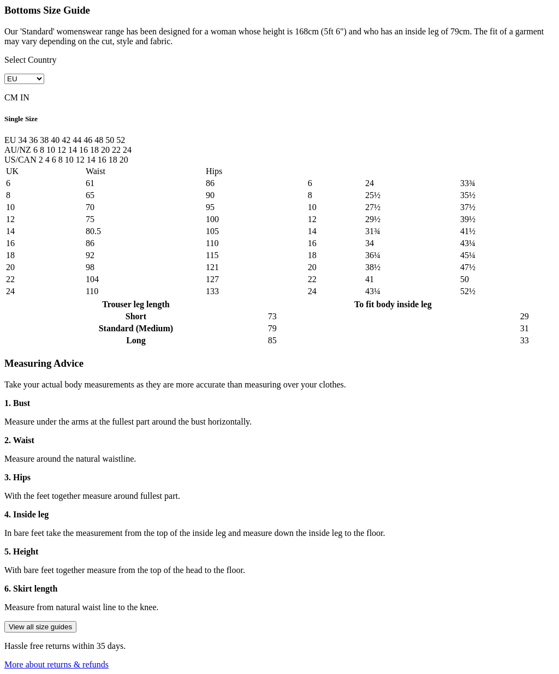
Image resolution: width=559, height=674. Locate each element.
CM (11, 97)
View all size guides (40, 627)
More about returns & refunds (56, 664)
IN (24, 97)
